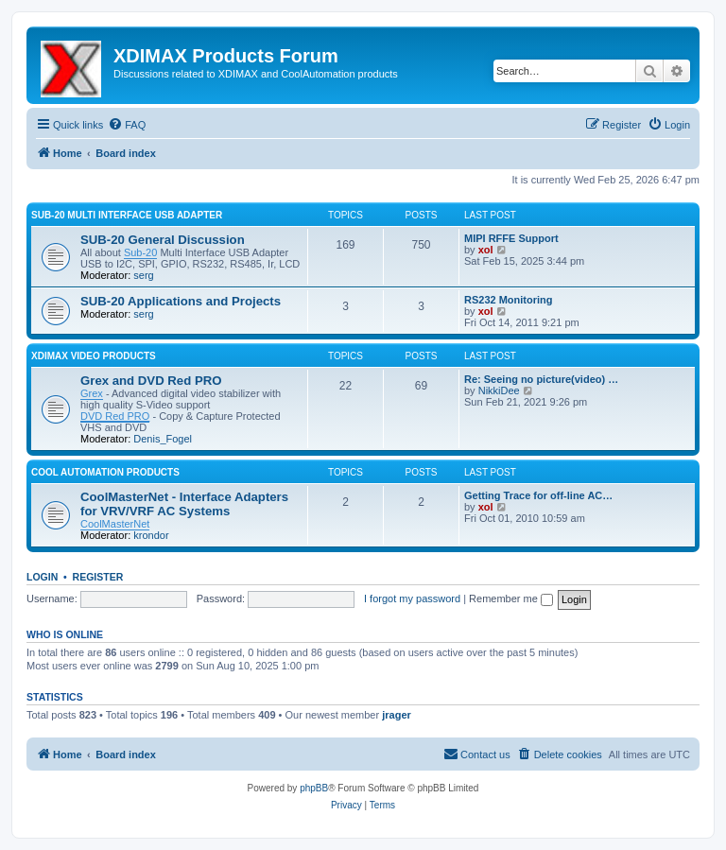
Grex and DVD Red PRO (151, 380)
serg (143, 275)
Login (42, 576)
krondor (150, 535)
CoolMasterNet (114, 523)
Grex (91, 393)
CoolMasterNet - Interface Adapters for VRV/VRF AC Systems (184, 504)
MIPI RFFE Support (511, 238)
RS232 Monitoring (508, 299)
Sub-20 (140, 252)
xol (485, 249)
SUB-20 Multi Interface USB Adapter (126, 215)
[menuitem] (127, 124)
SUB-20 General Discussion (162, 240)
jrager (396, 714)
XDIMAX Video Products (93, 356)
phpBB (314, 788)
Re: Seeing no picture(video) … (541, 379)
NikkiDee (499, 390)
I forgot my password (412, 598)
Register (98, 576)
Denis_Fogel (162, 438)
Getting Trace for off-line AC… (538, 495)
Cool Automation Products (105, 472)
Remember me (511, 598)
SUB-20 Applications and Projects (180, 301)
